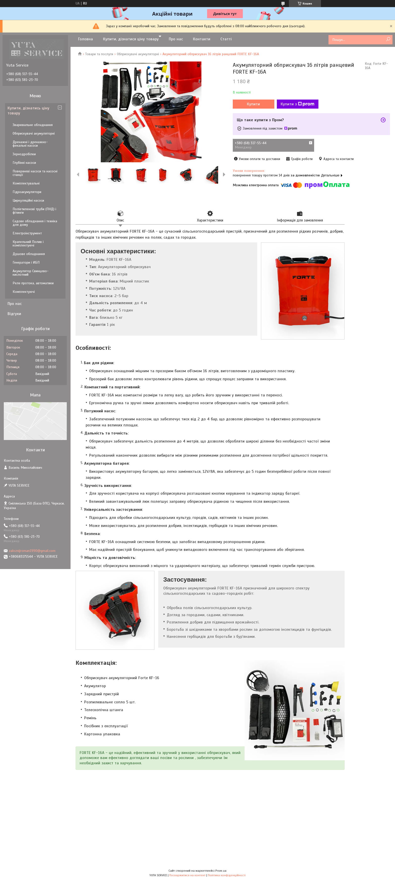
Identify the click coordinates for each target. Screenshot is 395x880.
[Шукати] (388, 39)
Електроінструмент (27, 233)
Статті (226, 39)
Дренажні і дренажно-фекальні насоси (30, 144)
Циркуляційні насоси (28, 200)
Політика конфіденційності (227, 875)
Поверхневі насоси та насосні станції (35, 173)
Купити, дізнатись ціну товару (28, 111)
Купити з (297, 104)
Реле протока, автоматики (33, 283)
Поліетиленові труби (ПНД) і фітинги (34, 211)
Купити (253, 104)
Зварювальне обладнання (33, 125)
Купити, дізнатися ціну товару (131, 39)
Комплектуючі (24, 292)
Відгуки (14, 313)
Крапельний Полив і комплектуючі (28, 243)
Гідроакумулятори (27, 192)
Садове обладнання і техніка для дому (35, 223)
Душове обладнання (29, 254)
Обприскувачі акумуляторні (138, 54)
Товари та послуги (99, 54)
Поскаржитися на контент (187, 875)
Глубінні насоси (24, 163)
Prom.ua (220, 870)
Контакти (201, 39)
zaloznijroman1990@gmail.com (32, 551)
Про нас (176, 39)
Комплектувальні (26, 183)
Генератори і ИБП (26, 262)
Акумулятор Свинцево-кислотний (31, 273)
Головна (85, 39)
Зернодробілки (24, 154)
